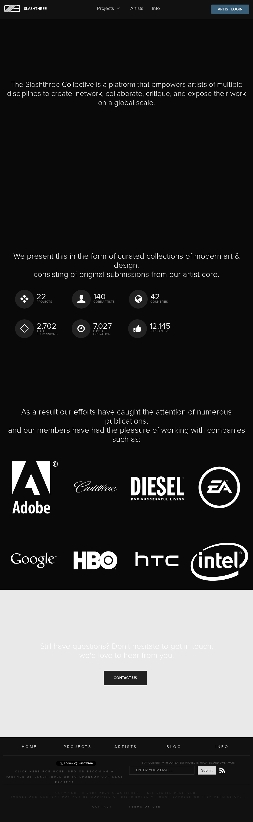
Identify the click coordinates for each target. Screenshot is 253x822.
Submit (206, 770)
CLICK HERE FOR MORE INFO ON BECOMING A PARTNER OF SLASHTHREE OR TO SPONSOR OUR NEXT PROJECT (65, 777)
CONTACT (102, 806)
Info (156, 8)
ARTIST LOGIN (230, 9)
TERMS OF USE (145, 806)
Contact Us (125, 678)
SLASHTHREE (35, 9)
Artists (136, 8)
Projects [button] (109, 8)
